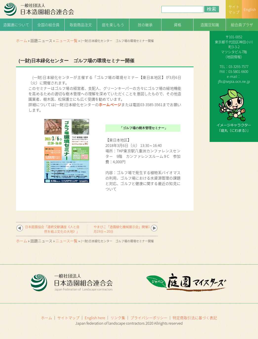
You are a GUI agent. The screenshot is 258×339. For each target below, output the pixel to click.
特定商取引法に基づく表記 (195, 317)
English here (95, 317)
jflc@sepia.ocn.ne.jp (234, 81)
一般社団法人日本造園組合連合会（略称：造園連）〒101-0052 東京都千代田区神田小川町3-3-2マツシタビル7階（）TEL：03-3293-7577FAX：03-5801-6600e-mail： (234, 49)
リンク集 (117, 317)
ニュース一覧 (67, 40)
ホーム (21, 40)
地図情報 (234, 56)
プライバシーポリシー (148, 317)
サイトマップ (68, 317)
